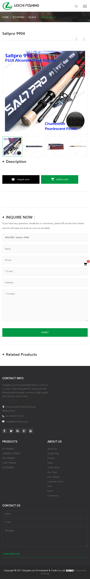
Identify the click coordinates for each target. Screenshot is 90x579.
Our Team (52, 472)
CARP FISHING (9, 463)
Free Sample (53, 477)
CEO (49, 486)
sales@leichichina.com (17, 421)
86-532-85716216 (15, 416)
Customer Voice (55, 481)
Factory (51, 458)
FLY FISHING (18, 17)
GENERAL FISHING (11, 453)
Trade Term (53, 453)
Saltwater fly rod (48, 17)
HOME (5, 17)
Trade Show (53, 467)
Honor (50, 491)
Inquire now (23, 179)
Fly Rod (32, 17)
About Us (52, 449)
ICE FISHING (8, 467)
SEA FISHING (8, 458)
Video (50, 463)
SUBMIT (45, 332)
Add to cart (62, 179)
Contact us (52, 495)
